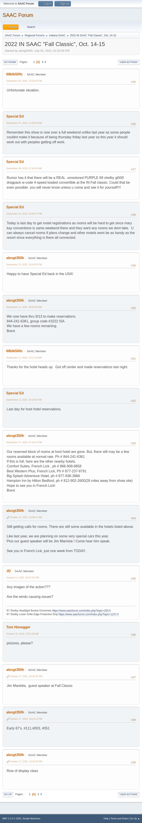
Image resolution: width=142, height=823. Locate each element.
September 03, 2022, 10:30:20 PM (24, 81)
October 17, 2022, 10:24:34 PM (26, 761)
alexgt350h (15, 258)
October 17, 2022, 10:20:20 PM (26, 676)
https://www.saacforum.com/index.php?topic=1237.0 (88, 614)
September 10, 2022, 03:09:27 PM (24, 213)
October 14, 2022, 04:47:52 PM (22, 577)
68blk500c (14, 74)
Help (106, 818)
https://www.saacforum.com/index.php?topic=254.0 (81, 610)
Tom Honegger (18, 627)
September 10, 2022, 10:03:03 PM (24, 264)
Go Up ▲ (135, 818)
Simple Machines (31, 818)
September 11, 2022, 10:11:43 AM (24, 357)
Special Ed (15, 116)
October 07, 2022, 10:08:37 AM (26, 517)
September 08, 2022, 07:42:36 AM (24, 168)
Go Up (8, 794)
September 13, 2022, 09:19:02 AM (24, 399)
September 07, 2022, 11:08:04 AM (24, 123)
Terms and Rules (119, 818)
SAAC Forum (18, 15)
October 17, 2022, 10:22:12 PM (26, 719)
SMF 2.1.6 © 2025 (11, 818)
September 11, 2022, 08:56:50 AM (24, 307)
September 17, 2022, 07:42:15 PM (24, 442)
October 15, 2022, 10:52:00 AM (22, 633)
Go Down (10, 62)
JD (8, 571)
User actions (128, 62)
